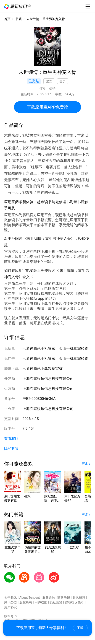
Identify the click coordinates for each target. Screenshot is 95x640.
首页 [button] (7, 19)
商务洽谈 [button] (63, 597)
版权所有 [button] (25, 602)
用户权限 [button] (40, 602)
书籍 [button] (18, 19)
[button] (17, 6)
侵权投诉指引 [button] (74, 602)
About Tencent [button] (29, 597)
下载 (80, 628)
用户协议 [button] (10, 607)
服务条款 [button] (48, 597)
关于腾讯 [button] (10, 597)
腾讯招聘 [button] (78, 597)
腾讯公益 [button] (10, 602)
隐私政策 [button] (11, 448)
